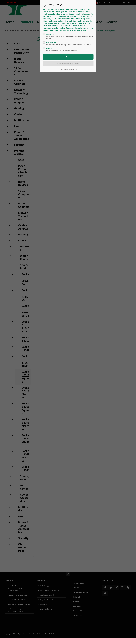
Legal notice (73, 69)
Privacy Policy (63, 69)
